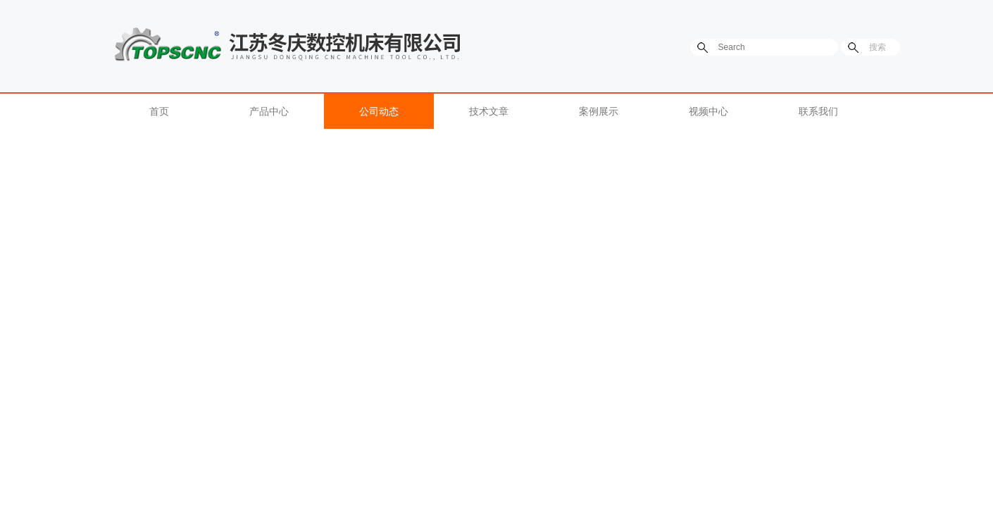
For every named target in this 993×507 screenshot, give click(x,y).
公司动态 (379, 111)
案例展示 (598, 111)
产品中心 (269, 111)
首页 (159, 111)
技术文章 (488, 111)
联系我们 (818, 111)
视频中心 (708, 111)
